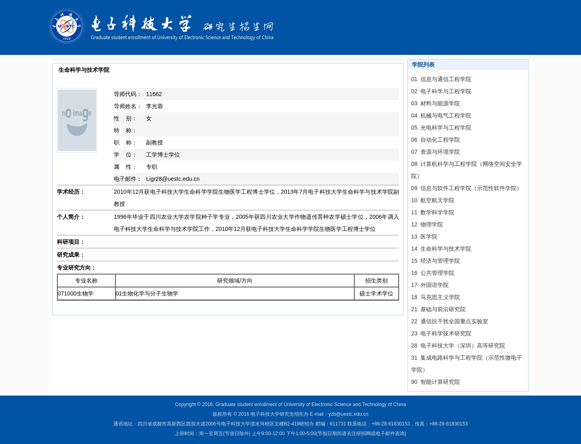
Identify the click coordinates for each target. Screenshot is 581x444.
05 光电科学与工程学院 (441, 127)
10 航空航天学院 (432, 200)
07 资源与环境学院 (435, 152)
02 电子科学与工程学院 (441, 91)
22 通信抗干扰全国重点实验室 (449, 321)
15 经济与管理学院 (435, 261)
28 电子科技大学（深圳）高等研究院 (458, 345)
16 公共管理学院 (432, 273)
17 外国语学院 (430, 285)
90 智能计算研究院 (435, 382)
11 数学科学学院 (432, 212)
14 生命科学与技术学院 (441, 248)
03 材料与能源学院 (435, 103)
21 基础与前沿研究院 (438, 309)
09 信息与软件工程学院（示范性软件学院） (466, 188)
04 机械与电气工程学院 (441, 115)
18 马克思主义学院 (435, 297)
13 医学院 (424, 236)
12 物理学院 (427, 224)
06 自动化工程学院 (435, 139)
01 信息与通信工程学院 (441, 79)
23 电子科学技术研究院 (441, 333)
